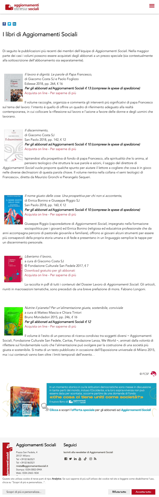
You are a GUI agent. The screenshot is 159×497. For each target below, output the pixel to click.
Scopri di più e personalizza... (23, 491)
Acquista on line (36, 93)
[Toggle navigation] (151, 6)
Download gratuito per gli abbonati (50, 270)
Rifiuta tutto (119, 491)
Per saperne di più (63, 93)
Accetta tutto (143, 491)
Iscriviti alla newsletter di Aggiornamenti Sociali (88, 452)
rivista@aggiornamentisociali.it (32, 466)
